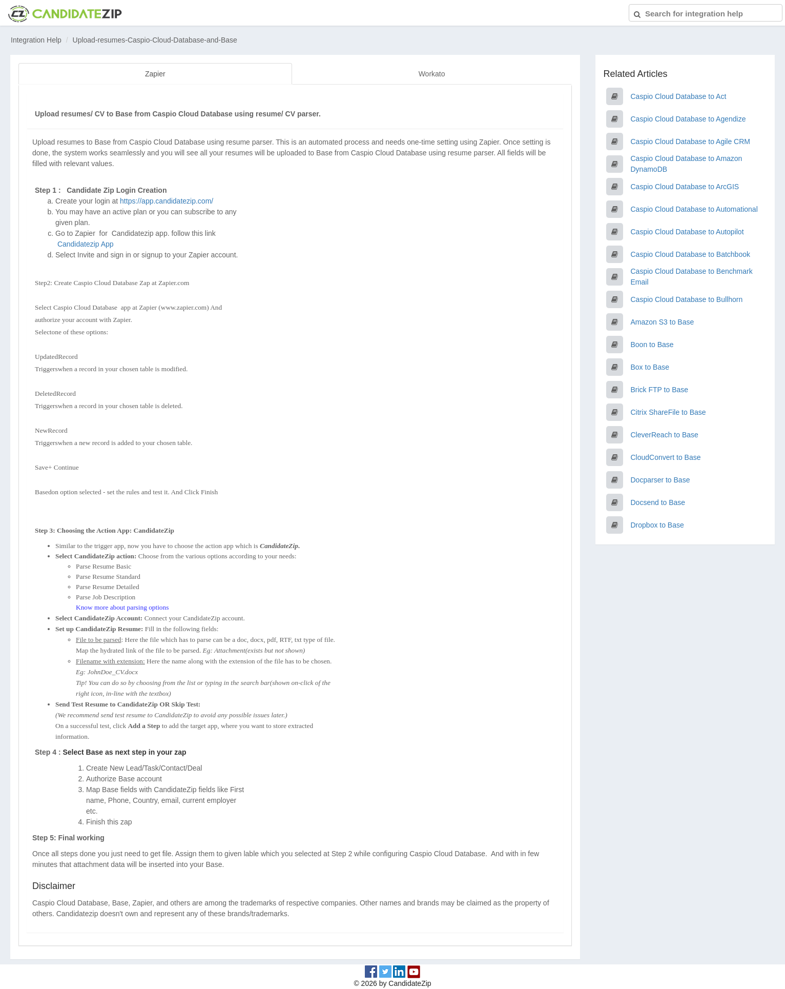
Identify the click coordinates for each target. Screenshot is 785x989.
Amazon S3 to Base (662, 322)
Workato (432, 74)
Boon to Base (652, 344)
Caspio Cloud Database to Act (679, 96)
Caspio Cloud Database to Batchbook (690, 254)
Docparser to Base (660, 480)
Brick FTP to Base (660, 390)
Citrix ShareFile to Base (668, 412)
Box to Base (650, 367)
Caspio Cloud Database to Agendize (688, 119)
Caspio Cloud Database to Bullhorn (687, 299)
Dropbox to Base (657, 525)
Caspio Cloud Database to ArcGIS (685, 187)
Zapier (155, 74)
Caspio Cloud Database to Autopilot (687, 232)
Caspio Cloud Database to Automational (694, 209)
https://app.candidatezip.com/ (166, 200)
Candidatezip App (86, 243)
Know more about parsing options (122, 607)
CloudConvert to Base (666, 457)
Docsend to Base (658, 502)
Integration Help (36, 40)
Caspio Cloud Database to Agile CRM (690, 141)
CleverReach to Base (664, 435)
